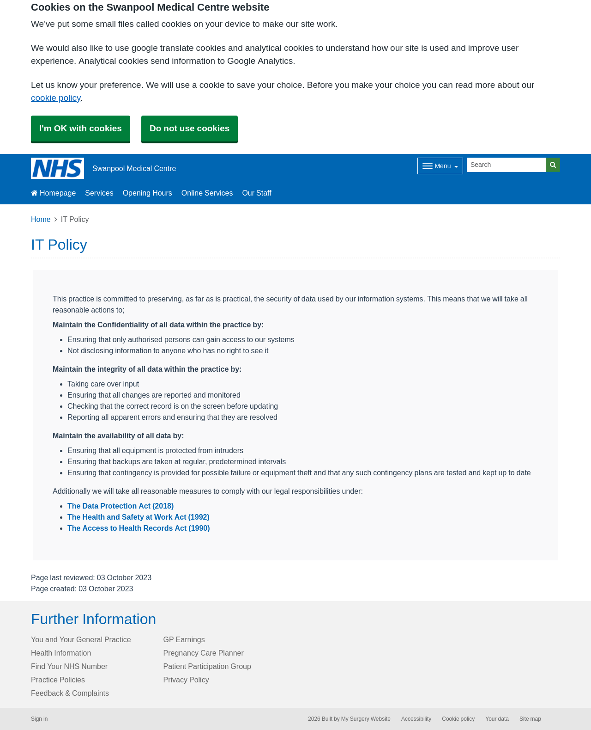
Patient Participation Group (207, 666)
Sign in (39, 719)
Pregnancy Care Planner (203, 652)
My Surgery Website (366, 719)
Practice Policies (58, 679)
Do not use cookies (189, 128)
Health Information (61, 652)
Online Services (207, 192)
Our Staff (256, 192)
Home (41, 219)
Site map (530, 719)
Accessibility (416, 719)
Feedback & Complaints (70, 693)
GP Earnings (184, 639)
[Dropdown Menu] (440, 166)
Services (99, 192)
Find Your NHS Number (69, 666)
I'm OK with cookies (80, 128)
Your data (497, 719)
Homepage (53, 192)
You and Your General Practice (81, 639)
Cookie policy (458, 719)
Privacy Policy (186, 679)
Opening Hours (147, 192)
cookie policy (55, 97)
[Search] (506, 165)
